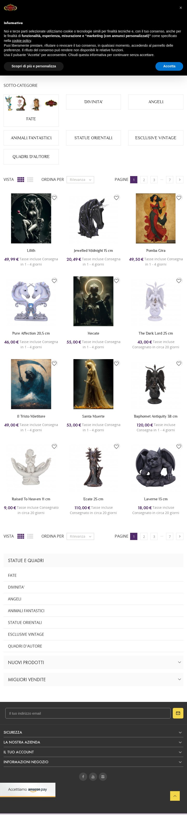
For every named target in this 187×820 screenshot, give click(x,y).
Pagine (121, 179)
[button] (181, 8)
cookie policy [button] (21, 41)
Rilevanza (82, 180)
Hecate (93, 333)
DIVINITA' (16, 587)
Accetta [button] (169, 66)
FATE (12, 575)
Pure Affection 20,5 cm (31, 333)
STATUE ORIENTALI (25, 622)
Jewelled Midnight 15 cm (93, 250)
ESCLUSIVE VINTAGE (26, 634)
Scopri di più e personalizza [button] (34, 66)
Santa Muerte (93, 416)
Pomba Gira (156, 250)
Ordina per (52, 179)
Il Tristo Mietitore (31, 416)
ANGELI (14, 599)
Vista (9, 179)
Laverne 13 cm (156, 499)
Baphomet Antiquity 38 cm (156, 416)
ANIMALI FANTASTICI (26, 610)
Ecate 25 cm (93, 499)
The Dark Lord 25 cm (156, 333)
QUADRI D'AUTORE (25, 646)
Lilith (31, 250)
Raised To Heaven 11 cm (31, 499)
